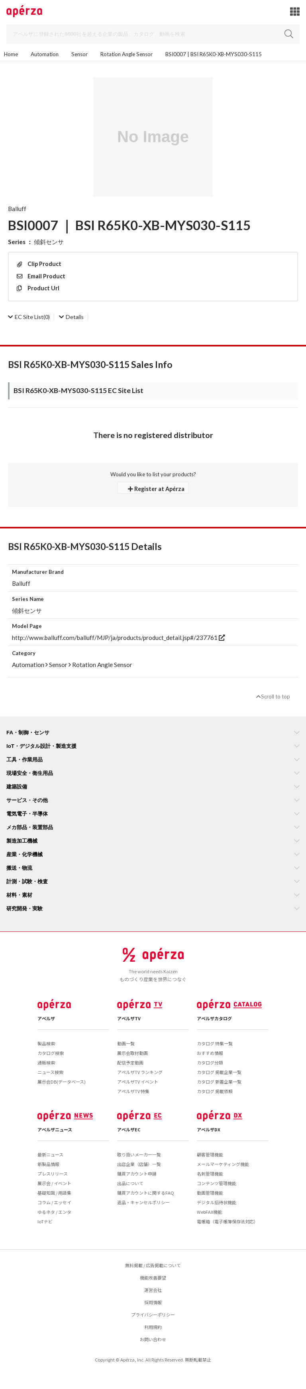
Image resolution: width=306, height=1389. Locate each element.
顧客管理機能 (210, 1154)
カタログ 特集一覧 (215, 1043)
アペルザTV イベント (137, 1081)
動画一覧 (126, 1043)
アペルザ (46, 1018)
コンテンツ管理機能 (216, 1183)
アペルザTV (129, 1018)
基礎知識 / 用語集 (54, 1192)
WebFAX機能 (209, 1212)
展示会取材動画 (132, 1053)
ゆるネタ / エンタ (54, 1212)
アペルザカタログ (214, 1018)
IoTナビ (45, 1221)
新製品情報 (48, 1164)
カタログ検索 (50, 1053)
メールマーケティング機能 (223, 1164)
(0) (29, 316)
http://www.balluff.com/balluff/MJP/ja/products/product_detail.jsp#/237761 (118, 637)
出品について (130, 1183)
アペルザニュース (54, 1129)
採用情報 (153, 1302)
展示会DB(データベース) (61, 1081)
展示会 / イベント (54, 1183)
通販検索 (46, 1062)
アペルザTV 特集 (133, 1091)
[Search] (153, 34)
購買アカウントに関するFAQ (145, 1192)
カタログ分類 (210, 1062)
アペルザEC (129, 1129)
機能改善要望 (153, 1277)
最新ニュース (50, 1154)
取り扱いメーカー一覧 (139, 1154)
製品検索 (46, 1043)
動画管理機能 (210, 1192)
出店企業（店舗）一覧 (139, 1164)
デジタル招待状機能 (216, 1202)
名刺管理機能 (210, 1173)
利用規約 (153, 1327)
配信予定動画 (130, 1062)
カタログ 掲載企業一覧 (219, 1072)
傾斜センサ (49, 241)
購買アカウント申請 (137, 1173)
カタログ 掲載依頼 (215, 1091)
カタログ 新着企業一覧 (219, 1081)
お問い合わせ (153, 1339)
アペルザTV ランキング (140, 1072)
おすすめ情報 (210, 1053)
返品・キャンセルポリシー (143, 1202)
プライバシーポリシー (153, 1314)
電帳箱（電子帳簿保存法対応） (227, 1221)
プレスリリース (52, 1173)
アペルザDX (208, 1129)
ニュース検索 (50, 1072)
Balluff (17, 208)
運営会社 (153, 1290)
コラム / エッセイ (54, 1202)
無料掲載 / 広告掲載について (153, 1265)
